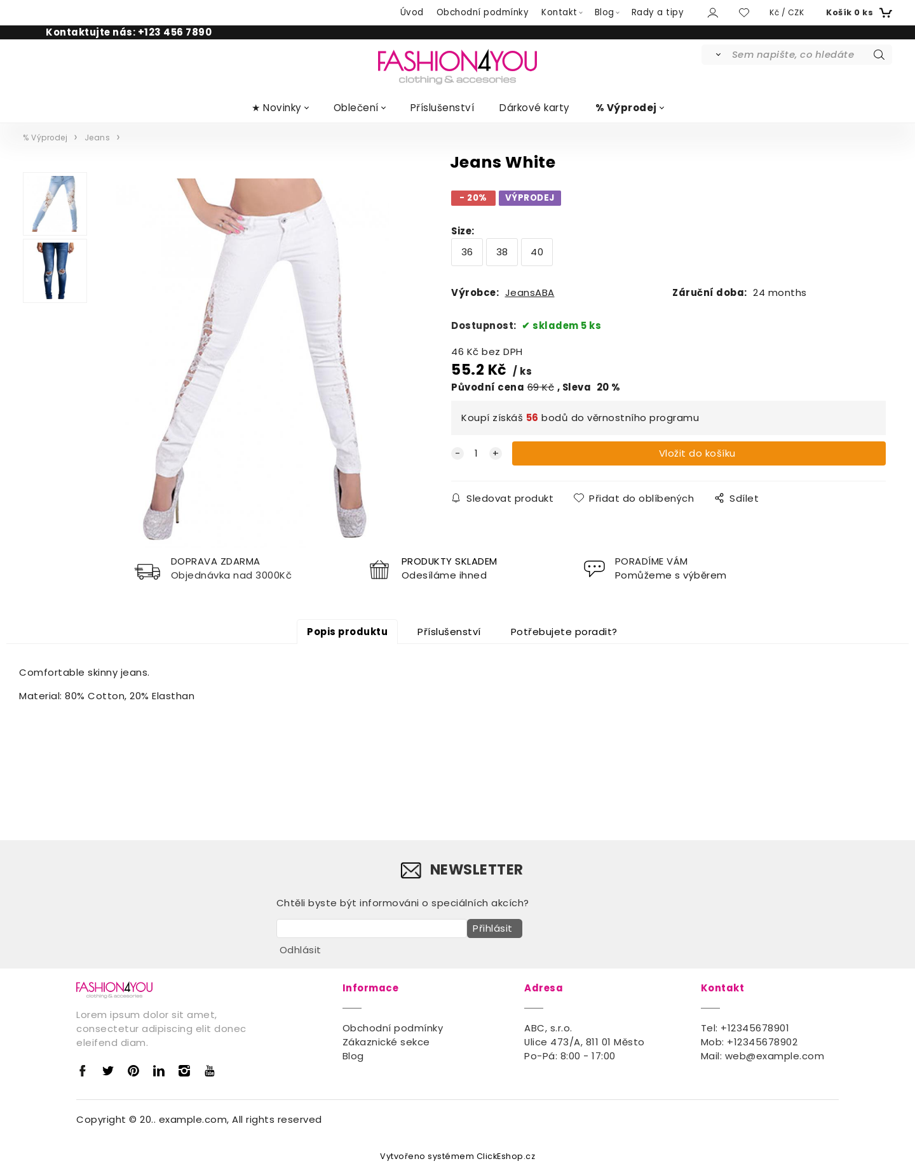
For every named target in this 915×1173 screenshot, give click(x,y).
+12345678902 (762, 1042)
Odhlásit (301, 950)
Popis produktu (347, 634)
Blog (604, 12)
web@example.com (775, 1056)
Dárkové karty (534, 107)
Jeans (98, 138)
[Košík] (857, 12)
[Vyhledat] (716, 54)
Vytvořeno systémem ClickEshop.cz (457, 1156)
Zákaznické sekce (386, 1042)
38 (502, 251)
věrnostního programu (643, 417)
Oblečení (356, 107)
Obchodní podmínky (483, 12)
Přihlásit (490, 932)
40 (537, 251)
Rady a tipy (658, 12)
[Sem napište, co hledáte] (811, 54)
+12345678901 (755, 1028)
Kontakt (559, 12)
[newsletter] (371, 932)
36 (467, 251)
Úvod (412, 12)
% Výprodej (626, 107)
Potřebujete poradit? (564, 634)
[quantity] (476, 453)
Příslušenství (442, 107)
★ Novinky (277, 107)
